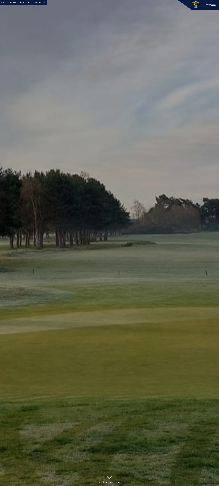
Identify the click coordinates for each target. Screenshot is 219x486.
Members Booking (8, 2)
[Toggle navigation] (210, 4)
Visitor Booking (25, 2)
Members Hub (40, 2)
